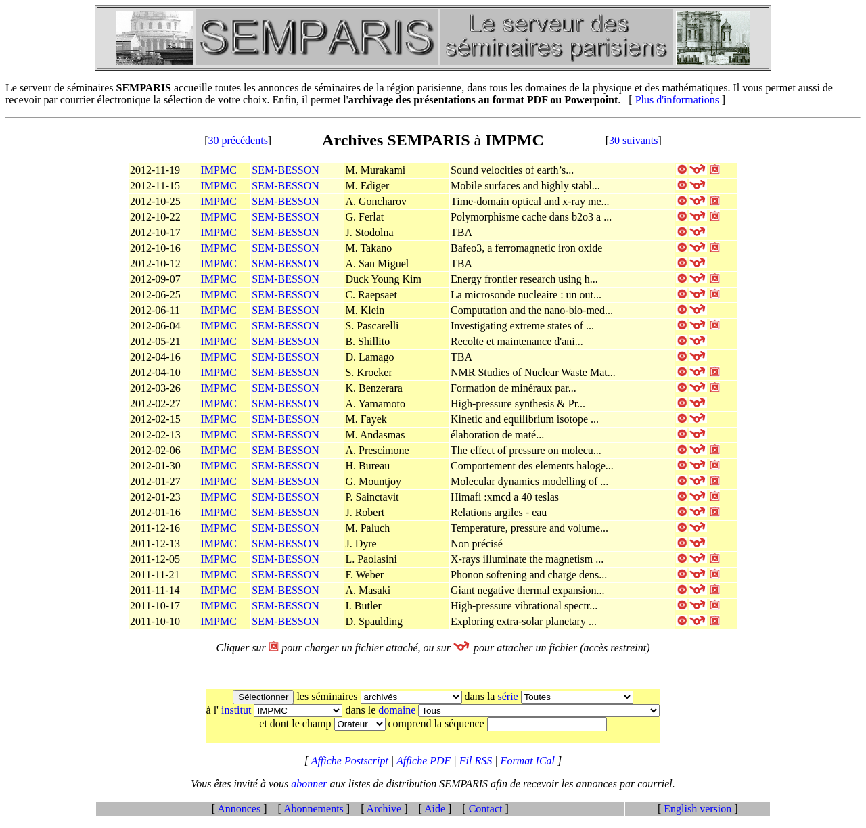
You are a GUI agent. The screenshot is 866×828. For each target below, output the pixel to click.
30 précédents (237, 140)
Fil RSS (477, 760)
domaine (398, 710)
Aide (435, 808)
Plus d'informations (677, 100)
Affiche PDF (424, 760)
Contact (486, 808)
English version (697, 808)
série (508, 696)
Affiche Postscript (351, 760)
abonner (310, 783)
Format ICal (528, 760)
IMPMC (219, 170)
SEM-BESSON (285, 170)
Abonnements (313, 808)
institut (237, 710)
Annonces (239, 808)
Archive (384, 808)
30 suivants (633, 140)
